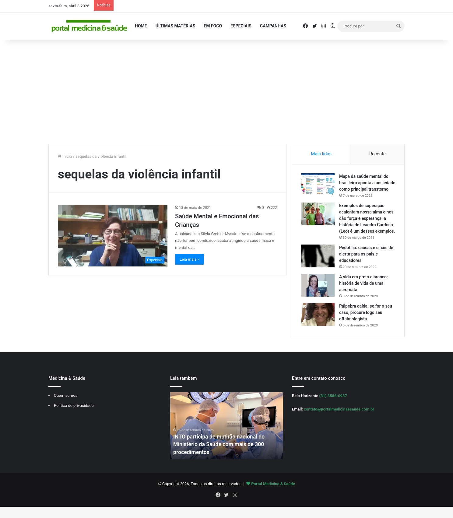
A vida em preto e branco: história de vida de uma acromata (363, 296)
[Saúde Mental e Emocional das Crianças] (112, 235)
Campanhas (273, 25)
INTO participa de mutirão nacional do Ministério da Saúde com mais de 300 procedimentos (219, 458)
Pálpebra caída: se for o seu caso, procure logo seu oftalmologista (365, 325)
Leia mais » (189, 259)
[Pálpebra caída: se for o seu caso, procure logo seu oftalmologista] (318, 327)
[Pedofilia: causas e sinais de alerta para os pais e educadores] (318, 269)
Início (65, 156)
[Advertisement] (226, 92)
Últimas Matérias (175, 25)
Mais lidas (321, 154)
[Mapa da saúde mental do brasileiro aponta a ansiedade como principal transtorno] (318, 185)
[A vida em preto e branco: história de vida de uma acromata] (318, 298)
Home (141, 25)
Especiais (240, 25)
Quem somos (65, 409)
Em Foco (213, 25)
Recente (377, 154)
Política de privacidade (74, 419)
